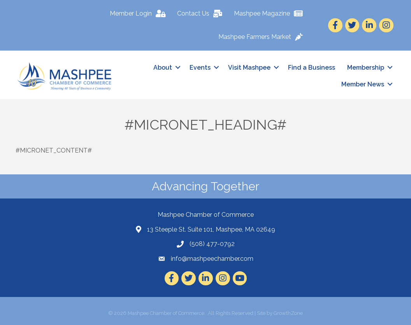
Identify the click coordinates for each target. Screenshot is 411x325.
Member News (362, 84)
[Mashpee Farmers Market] (262, 37)
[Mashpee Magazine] (270, 13)
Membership (365, 67)
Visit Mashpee (249, 67)
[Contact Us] (201, 13)
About (162, 67)
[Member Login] (139, 13)
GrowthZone (288, 313)
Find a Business (311, 67)
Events (200, 67)
